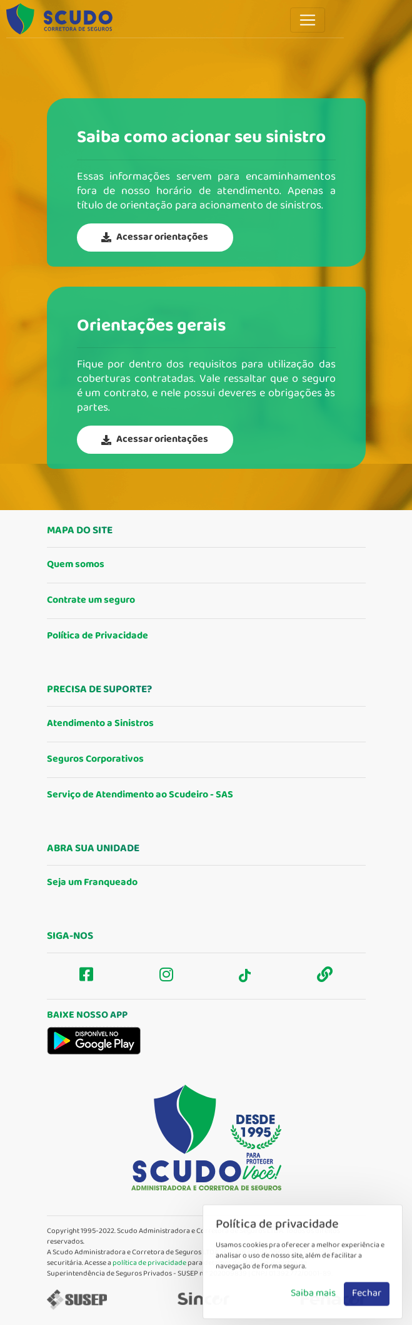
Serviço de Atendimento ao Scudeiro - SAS (140, 795)
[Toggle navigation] (307, 20)
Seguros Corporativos (95, 759)
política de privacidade (149, 1263)
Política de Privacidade (97, 636)
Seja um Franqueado (92, 882)
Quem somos (75, 564)
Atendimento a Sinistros (100, 723)
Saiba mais (313, 1305)
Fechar (366, 1305)
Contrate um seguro (91, 600)
